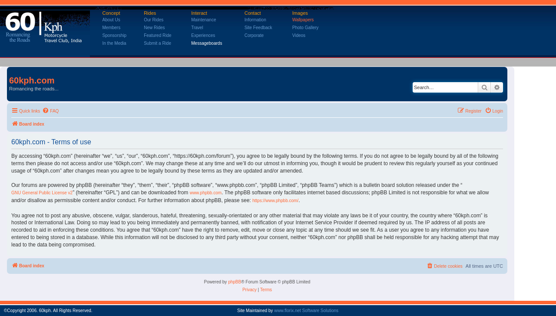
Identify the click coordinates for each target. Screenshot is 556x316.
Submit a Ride (157, 43)
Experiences (203, 35)
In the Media (114, 43)
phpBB (234, 281)
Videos (298, 35)
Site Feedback (258, 27)
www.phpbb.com (206, 192)
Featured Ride (157, 35)
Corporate (254, 35)
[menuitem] (50, 111)
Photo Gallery (305, 27)
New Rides (154, 27)
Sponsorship (115, 35)
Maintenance (203, 19)
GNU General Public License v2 (42, 192)
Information (255, 19)
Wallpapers (303, 19)
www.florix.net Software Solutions (306, 310)
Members (112, 27)
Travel (197, 27)
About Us (111, 19)
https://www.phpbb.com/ (275, 200)
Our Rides (153, 19)
